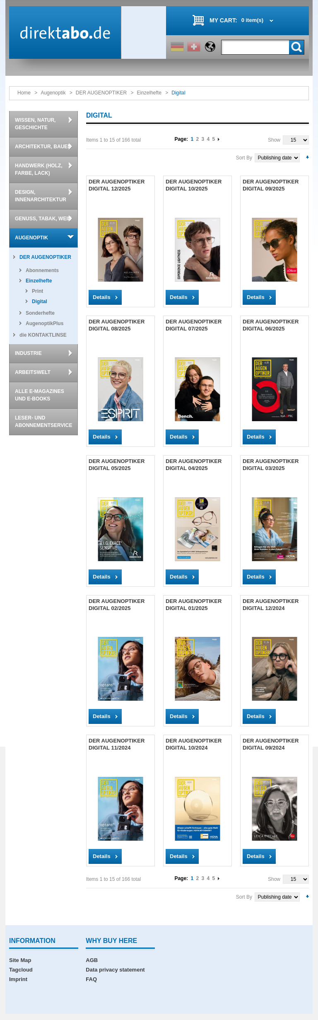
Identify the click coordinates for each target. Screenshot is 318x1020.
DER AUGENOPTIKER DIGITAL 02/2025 (117, 604)
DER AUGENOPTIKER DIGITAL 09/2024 (271, 744)
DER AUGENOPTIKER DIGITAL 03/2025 (271, 464)
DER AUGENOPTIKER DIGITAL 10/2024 (194, 744)
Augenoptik (53, 93)
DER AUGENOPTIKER (101, 93)
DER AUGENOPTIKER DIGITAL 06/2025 (271, 325)
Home (24, 93)
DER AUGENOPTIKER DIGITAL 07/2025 (194, 325)
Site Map (20, 960)
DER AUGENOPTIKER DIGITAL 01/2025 (194, 604)
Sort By (244, 158)
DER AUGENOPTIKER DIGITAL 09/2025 (271, 185)
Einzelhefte (149, 93)
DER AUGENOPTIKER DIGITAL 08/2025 (117, 325)
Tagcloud (21, 970)
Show (274, 140)
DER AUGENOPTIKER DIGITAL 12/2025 (117, 185)
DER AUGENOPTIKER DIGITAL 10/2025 (194, 185)
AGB (92, 960)
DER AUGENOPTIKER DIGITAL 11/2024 (117, 744)
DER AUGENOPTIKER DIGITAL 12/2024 (271, 604)
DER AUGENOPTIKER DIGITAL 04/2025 (194, 464)
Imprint (18, 979)
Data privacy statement (115, 970)
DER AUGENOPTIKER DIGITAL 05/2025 (117, 464)
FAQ (91, 979)
